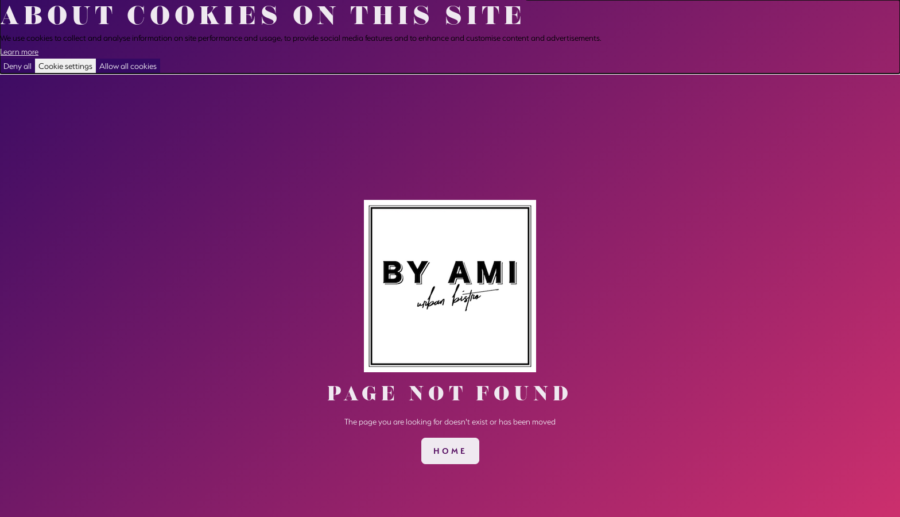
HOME (450, 451)
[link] (450, 451)
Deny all (17, 66)
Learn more (19, 51)
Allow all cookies (128, 66)
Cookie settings (65, 66)
